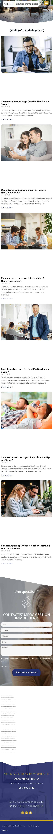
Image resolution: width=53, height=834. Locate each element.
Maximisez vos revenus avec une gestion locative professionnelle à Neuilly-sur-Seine (8, 747)
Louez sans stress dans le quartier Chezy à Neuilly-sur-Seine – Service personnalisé (8, 699)
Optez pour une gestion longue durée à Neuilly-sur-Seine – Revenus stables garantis (8, 722)
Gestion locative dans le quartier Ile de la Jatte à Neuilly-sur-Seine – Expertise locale (8, 706)
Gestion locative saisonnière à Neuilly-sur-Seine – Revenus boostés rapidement (8, 724)
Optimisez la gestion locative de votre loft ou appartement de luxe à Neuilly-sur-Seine (8, 731)
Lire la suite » (6, 119)
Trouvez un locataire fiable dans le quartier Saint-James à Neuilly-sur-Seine (7, 715)
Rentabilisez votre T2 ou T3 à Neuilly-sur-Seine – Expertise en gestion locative (8, 738)
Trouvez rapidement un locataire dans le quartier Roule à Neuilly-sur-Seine (7, 697)
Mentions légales (33, 826)
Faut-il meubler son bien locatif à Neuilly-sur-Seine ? (25, 371)
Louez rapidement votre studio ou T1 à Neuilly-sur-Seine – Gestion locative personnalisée (8, 740)
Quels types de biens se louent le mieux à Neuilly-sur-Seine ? (23, 191)
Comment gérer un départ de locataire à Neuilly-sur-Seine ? (22, 279)
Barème (4, 830)
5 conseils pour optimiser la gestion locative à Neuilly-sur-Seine (25, 547)
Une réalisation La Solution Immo (13, 826)
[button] (46, 3)
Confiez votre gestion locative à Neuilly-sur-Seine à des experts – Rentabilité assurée (8, 749)
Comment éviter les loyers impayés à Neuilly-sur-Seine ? (25, 459)
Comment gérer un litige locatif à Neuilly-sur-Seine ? (25, 103)
